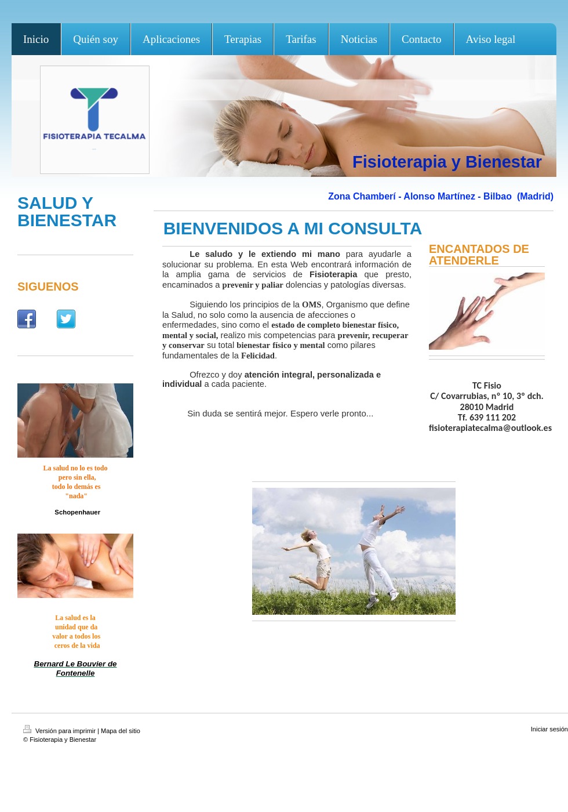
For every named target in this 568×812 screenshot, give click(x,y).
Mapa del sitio (120, 730)
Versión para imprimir (60, 730)
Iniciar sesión (549, 729)
